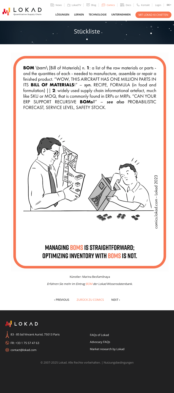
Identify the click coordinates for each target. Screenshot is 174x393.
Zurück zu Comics (90, 300)
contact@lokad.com (24, 350)
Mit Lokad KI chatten (153, 15)
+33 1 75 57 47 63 (27, 343)
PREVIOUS (61, 300)
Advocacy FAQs (100, 342)
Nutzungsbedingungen (119, 362)
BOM (89, 284)
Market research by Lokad (107, 349)
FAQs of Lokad (99, 335)
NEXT (115, 300)
